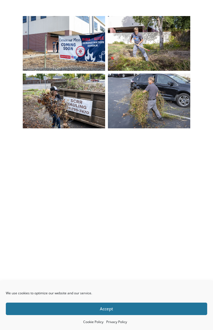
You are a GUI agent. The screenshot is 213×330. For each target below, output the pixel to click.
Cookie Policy (93, 321)
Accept (106, 308)
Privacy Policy (116, 321)
